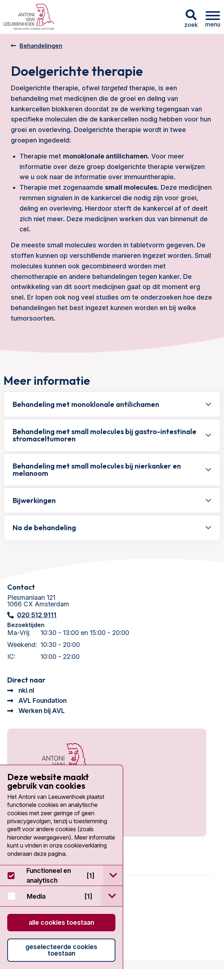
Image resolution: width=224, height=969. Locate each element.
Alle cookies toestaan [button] (61, 922)
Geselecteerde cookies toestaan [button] (61, 950)
